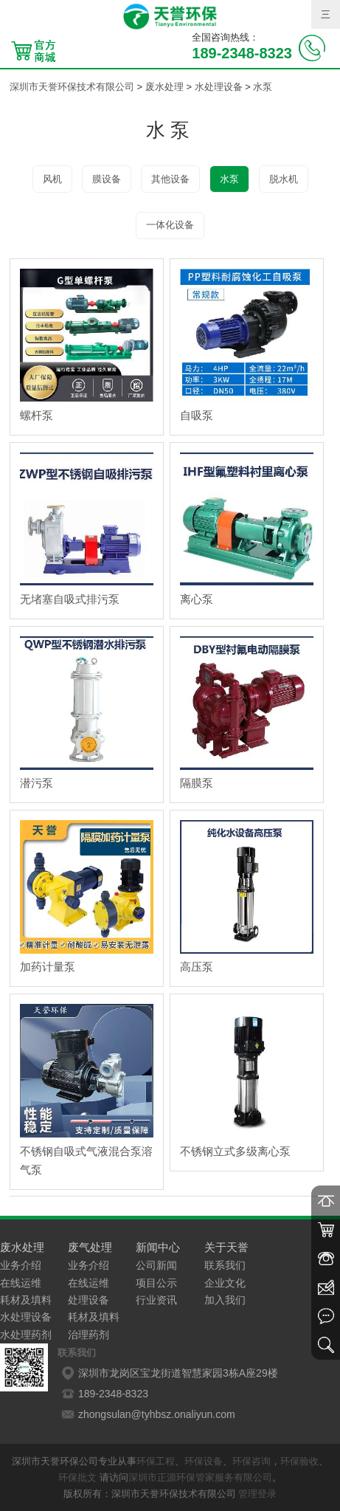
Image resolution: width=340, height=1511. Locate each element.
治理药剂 (88, 1334)
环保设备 (203, 1461)
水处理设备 (219, 86)
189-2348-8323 (103, 1393)
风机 (52, 179)
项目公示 (156, 1283)
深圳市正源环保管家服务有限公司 (200, 1477)
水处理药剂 (26, 1334)
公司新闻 (156, 1265)
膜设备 (106, 179)
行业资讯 (156, 1300)
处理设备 (88, 1300)
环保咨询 (251, 1461)
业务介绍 (20, 1265)
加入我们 (225, 1300)
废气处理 (90, 1247)
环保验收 (299, 1461)
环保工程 (155, 1461)
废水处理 (164, 86)
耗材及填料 (26, 1300)
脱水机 (283, 179)
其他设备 (170, 179)
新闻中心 (158, 1247)
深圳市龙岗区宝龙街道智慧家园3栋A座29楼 (168, 1373)
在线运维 (20, 1283)
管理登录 (257, 1493)
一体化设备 (170, 224)
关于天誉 (226, 1247)
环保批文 (77, 1477)
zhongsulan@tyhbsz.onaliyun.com (146, 1414)
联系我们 (225, 1265)
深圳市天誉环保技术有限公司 (72, 86)
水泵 (262, 86)
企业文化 (225, 1283)
